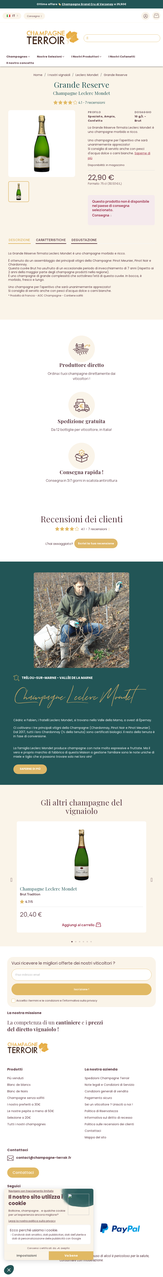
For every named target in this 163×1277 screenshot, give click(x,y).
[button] (72, 941)
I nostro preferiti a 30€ (24, 1104)
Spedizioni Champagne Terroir (107, 1077)
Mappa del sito (95, 1137)
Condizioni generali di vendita (106, 1091)
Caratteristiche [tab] (51, 239)
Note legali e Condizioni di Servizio (109, 1084)
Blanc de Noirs (17, 1091)
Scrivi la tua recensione (96, 543)
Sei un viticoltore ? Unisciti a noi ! (109, 1104)
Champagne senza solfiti (25, 1097)
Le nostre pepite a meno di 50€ (30, 1110)
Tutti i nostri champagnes (26, 1123)
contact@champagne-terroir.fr (43, 1157)
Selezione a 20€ (19, 1117)
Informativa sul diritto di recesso (108, 1117)
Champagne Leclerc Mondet (81, 92)
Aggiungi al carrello (81, 924)
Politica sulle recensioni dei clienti (109, 1123)
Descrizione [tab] (19, 239)
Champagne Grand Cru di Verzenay (87, 4)
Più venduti (15, 1077)
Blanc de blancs (19, 1084)
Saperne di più (30, 768)
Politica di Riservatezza (101, 1110)
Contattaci (93, 1130)
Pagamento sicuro (98, 1097)
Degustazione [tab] (84, 239)
